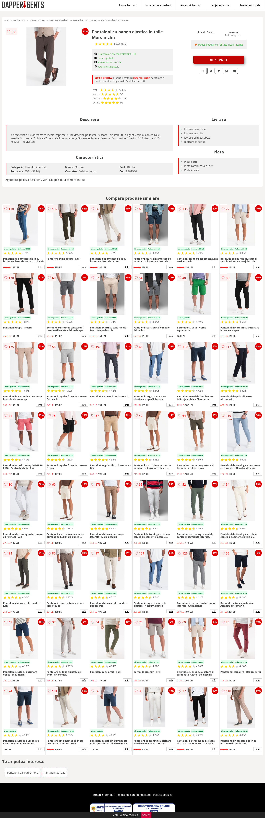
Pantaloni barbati (58, 20)
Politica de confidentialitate (134, 795)
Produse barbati (16, 20)
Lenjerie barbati (221, 5)
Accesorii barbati (190, 5)
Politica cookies (162, 795)
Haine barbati (127, 5)
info (40, 267)
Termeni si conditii (102, 795)
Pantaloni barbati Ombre (115, 20)
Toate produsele (250, 5)
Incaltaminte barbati (158, 5)
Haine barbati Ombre (85, 20)
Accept (146, 815)
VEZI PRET (219, 59)
